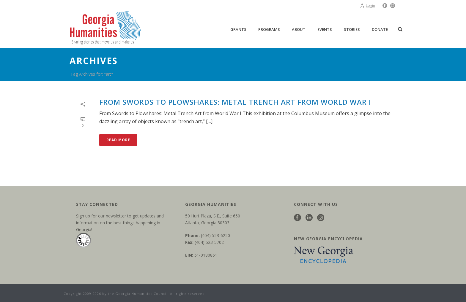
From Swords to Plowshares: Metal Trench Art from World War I (235, 102)
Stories (352, 29)
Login (367, 5)
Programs (269, 29)
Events (324, 29)
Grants (238, 29)
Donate (380, 29)
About (299, 29)
